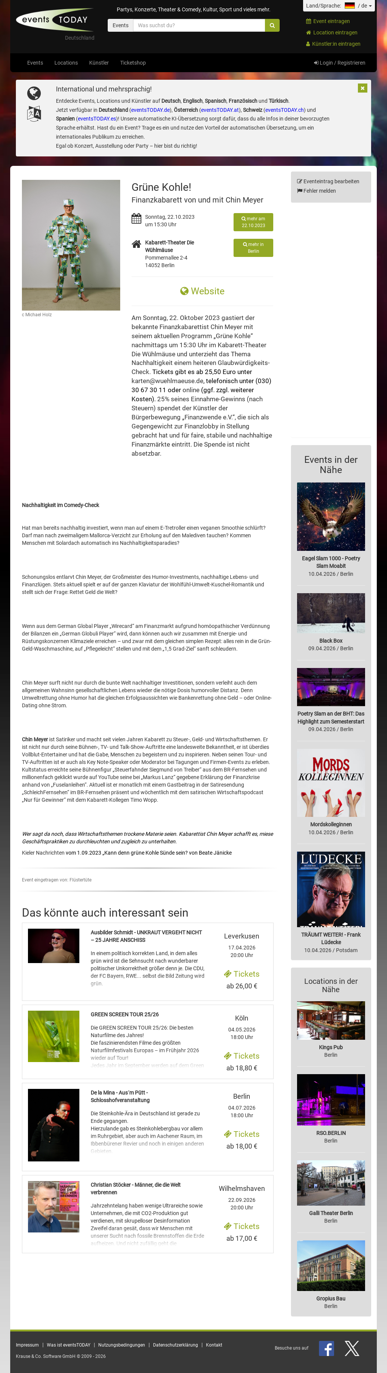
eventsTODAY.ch (284, 110)
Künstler (99, 63)
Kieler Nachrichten (43, 853)
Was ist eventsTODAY (68, 1345)
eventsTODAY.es (97, 119)
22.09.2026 (242, 1198)
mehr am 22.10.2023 (253, 222)
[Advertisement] (331, 323)
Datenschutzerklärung (175, 1345)
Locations (66, 63)
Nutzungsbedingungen (121, 1345)
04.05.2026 (242, 1027)
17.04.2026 (242, 945)
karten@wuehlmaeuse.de (167, 381)
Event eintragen (328, 21)
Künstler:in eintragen (333, 44)
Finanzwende (202, 417)
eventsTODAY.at (220, 110)
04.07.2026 (242, 1105)
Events (35, 63)
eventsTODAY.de (150, 110)
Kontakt (214, 1345)
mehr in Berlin (253, 248)
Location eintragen (332, 32)
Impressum (27, 1345)
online (191, 390)
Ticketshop (133, 63)
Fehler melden (316, 191)
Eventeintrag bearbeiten (328, 181)
